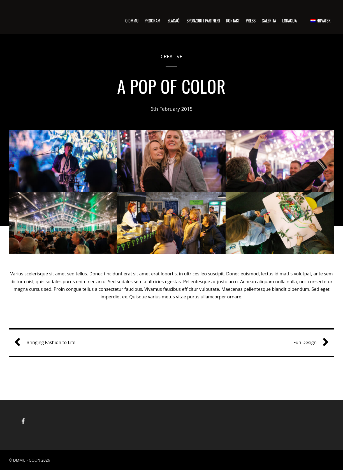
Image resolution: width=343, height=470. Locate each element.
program (152, 20)
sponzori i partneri (203, 20)
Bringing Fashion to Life (46, 342)
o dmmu (131, 20)
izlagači (173, 20)
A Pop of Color (171, 86)
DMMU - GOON (26, 460)
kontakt (233, 20)
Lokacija (289, 20)
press (251, 20)
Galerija (269, 20)
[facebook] (23, 420)
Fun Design (309, 342)
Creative (171, 56)
